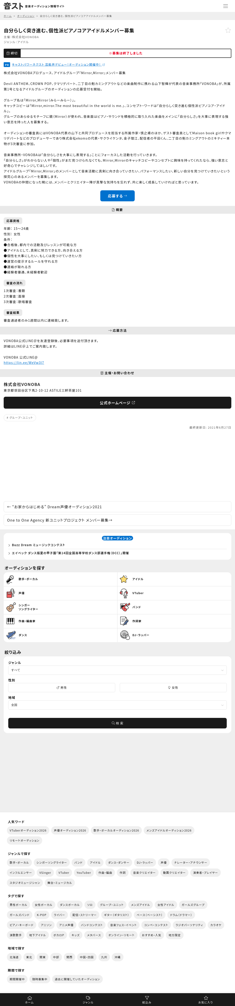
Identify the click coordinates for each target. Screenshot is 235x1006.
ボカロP (58, 935)
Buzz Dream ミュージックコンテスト (38, 545)
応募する (117, 196)
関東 (42, 957)
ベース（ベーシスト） (150, 915)
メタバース (94, 935)
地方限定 (175, 935)
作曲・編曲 (105, 872)
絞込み (146, 1002)
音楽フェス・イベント (123, 925)
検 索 (117, 723)
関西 (70, 957)
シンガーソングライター (51, 862)
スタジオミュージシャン (25, 883)
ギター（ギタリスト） (116, 915)
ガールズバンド (20, 915)
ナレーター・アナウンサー (190, 862)
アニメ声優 (66, 925)
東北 (29, 957)
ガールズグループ (193, 905)
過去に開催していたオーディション (77, 979)
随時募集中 (39, 979)
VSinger (45, 872)
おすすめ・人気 (151, 935)
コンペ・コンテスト (156, 925)
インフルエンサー (21, 872)
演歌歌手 (16, 935)
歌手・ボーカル (19, 862)
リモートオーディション (24, 840)
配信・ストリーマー (85, 915)
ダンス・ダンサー (118, 862)
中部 (56, 957)
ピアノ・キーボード (22, 925)
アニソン (46, 925)
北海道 (14, 957)
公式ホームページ (117, 402)
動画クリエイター (174, 872)
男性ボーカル (18, 905)
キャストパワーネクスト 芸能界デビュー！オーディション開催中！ (58, 64)
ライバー (59, 915)
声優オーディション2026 (70, 830)
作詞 (123, 872)
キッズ (76, 935)
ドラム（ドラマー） (181, 915)
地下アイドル (37, 935)
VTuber (64, 872)
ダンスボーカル (70, 905)
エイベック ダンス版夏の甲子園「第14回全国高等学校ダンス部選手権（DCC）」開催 (70, 553)
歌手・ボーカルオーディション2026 (116, 830)
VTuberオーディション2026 (28, 830)
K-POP (42, 915)
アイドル (23, 42)
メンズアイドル (140, 905)
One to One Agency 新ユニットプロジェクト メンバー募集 (60, 520)
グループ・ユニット (21, 417)
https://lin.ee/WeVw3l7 (24, 362)
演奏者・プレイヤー (205, 872)
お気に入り (205, 1002)
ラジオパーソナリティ (189, 925)
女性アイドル (165, 905)
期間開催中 (17, 979)
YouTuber (84, 872)
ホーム (29, 1002)
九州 (104, 957)
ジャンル (88, 1002)
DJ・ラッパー (145, 862)
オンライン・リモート (121, 935)
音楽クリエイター (144, 872)
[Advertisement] (117, 465)
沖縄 (118, 957)
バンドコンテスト (92, 925)
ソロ (90, 905)
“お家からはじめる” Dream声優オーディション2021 (54, 506)
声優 (164, 862)
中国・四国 (87, 957)
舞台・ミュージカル (60, 883)
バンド (78, 862)
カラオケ (216, 925)
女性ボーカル (43, 905)
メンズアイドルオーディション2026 (169, 830)
